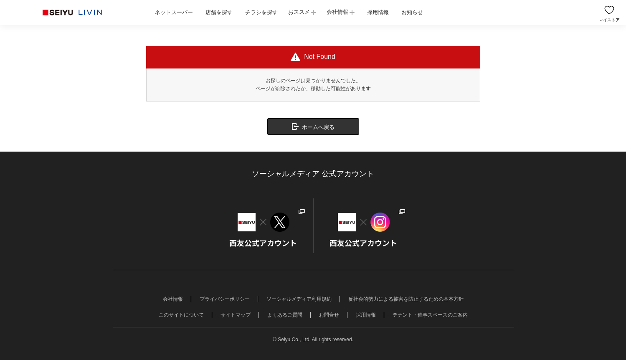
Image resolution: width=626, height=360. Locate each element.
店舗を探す (219, 12)
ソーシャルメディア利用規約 (299, 299)
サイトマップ (235, 315)
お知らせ (412, 12)
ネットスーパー (174, 12)
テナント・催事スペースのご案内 (430, 315)
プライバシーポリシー (225, 299)
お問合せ (329, 315)
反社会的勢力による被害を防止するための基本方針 (406, 299)
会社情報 (337, 12)
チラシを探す (261, 12)
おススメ (299, 12)
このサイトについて (181, 315)
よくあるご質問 (284, 315)
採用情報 (378, 12)
